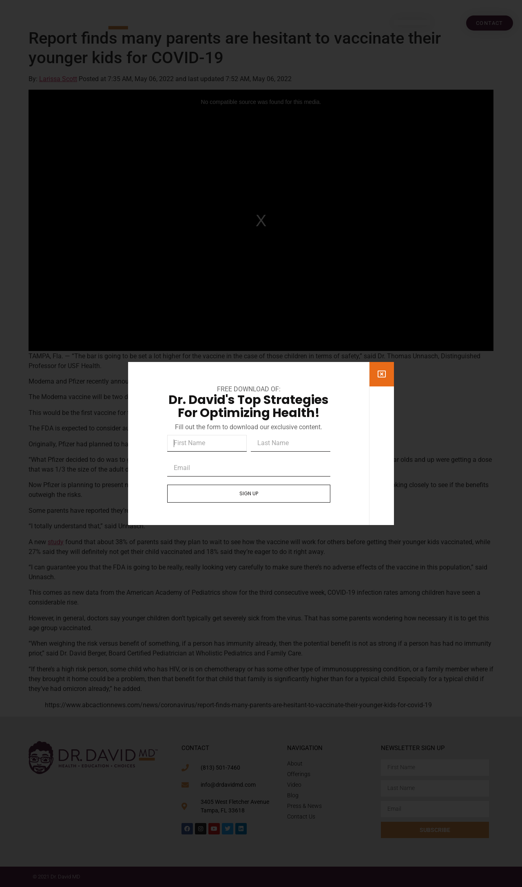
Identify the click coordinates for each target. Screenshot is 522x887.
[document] (261, 443)
